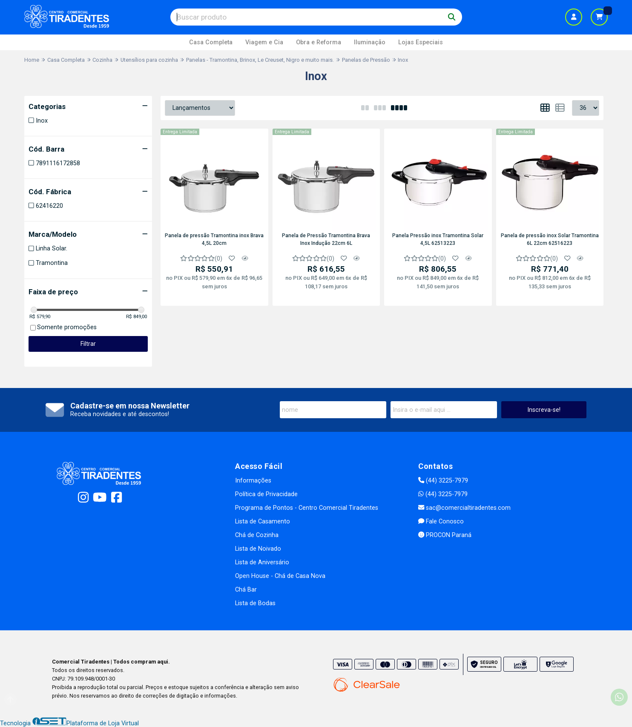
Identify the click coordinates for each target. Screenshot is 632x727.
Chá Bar (246, 589)
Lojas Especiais (420, 42)
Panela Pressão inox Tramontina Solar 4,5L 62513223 (437, 239)
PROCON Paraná (444, 535)
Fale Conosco (441, 521)
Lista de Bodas (255, 603)
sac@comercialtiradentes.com (464, 507)
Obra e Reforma (318, 42)
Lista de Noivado (258, 548)
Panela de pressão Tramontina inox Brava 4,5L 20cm (214, 239)
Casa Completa (211, 42)
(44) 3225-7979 (443, 480)
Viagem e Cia (264, 42)
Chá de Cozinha (257, 535)
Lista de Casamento (262, 521)
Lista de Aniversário (262, 562)
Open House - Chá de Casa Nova (280, 576)
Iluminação (369, 42)
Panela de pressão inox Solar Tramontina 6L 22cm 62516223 (550, 239)
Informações (253, 480)
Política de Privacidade (266, 494)
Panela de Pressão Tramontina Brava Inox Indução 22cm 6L (326, 239)
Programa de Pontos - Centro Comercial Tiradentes (306, 507)
